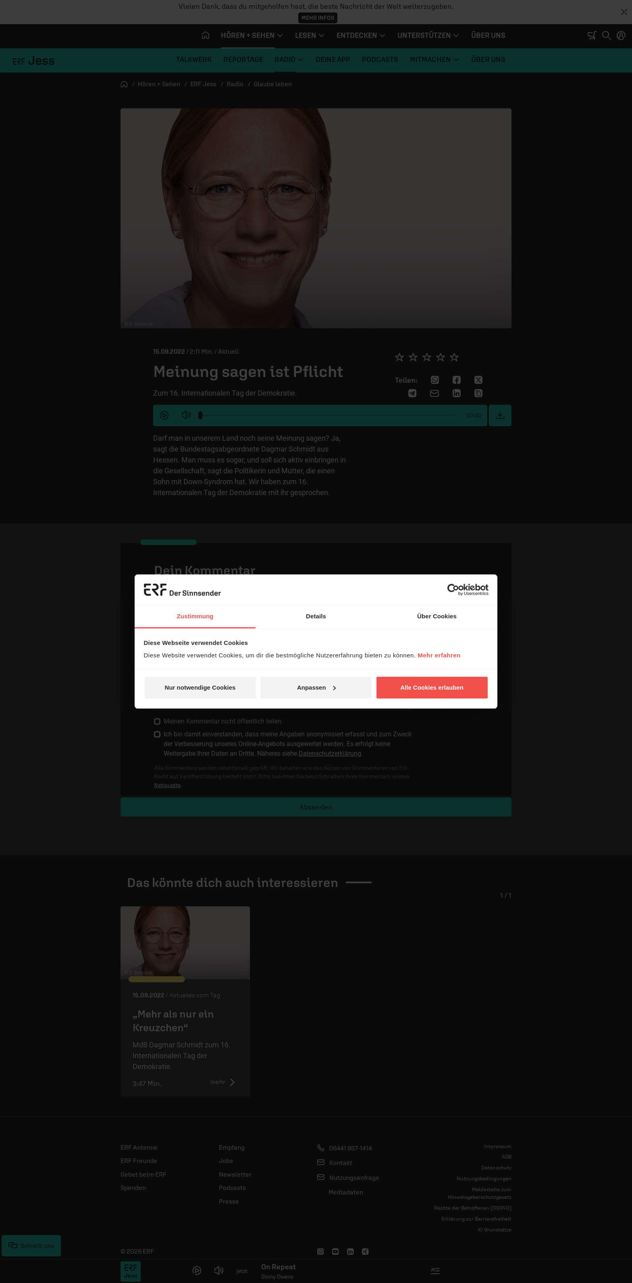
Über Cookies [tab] (437, 616)
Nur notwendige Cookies (200, 687)
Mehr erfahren (439, 655)
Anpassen (316, 687)
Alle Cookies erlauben (432, 687)
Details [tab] (316, 616)
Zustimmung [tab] (195, 616)
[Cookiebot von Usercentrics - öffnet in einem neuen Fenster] (453, 590)
